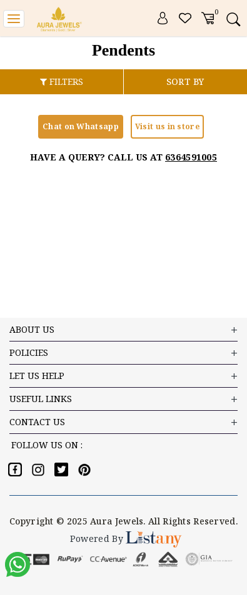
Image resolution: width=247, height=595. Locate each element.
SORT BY (185, 81)
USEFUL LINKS (123, 399)
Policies (123, 353)
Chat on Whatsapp (81, 126)
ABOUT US (123, 330)
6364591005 (191, 157)
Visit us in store (167, 126)
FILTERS (61, 81)
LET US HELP (123, 376)
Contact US (123, 422)
